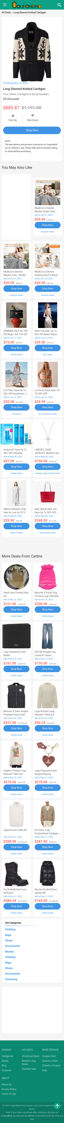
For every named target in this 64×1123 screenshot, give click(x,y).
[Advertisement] (16, 206)
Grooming (11, 979)
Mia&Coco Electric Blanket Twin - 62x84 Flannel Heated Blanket (15, 275)
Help (44, 1070)
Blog (4, 1065)
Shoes (9, 940)
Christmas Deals (30, 1056)
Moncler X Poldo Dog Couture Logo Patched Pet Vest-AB (46, 596)
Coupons (6, 1070)
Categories (7, 1056)
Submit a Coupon (51, 1065)
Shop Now (32, 130)
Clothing (10, 929)
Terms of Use (9, 1093)
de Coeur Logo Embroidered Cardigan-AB (47, 833)
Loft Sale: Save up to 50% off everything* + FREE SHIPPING (14, 393)
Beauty (9, 951)
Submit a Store (50, 1061)
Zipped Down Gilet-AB (14, 830)
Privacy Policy (9, 1089)
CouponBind (6, 1116)
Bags (8, 935)
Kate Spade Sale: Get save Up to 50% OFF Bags (46, 512)
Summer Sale (29, 1069)
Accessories (12, 946)
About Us (6, 1084)
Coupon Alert (49, 1056)
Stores (5, 1061)
